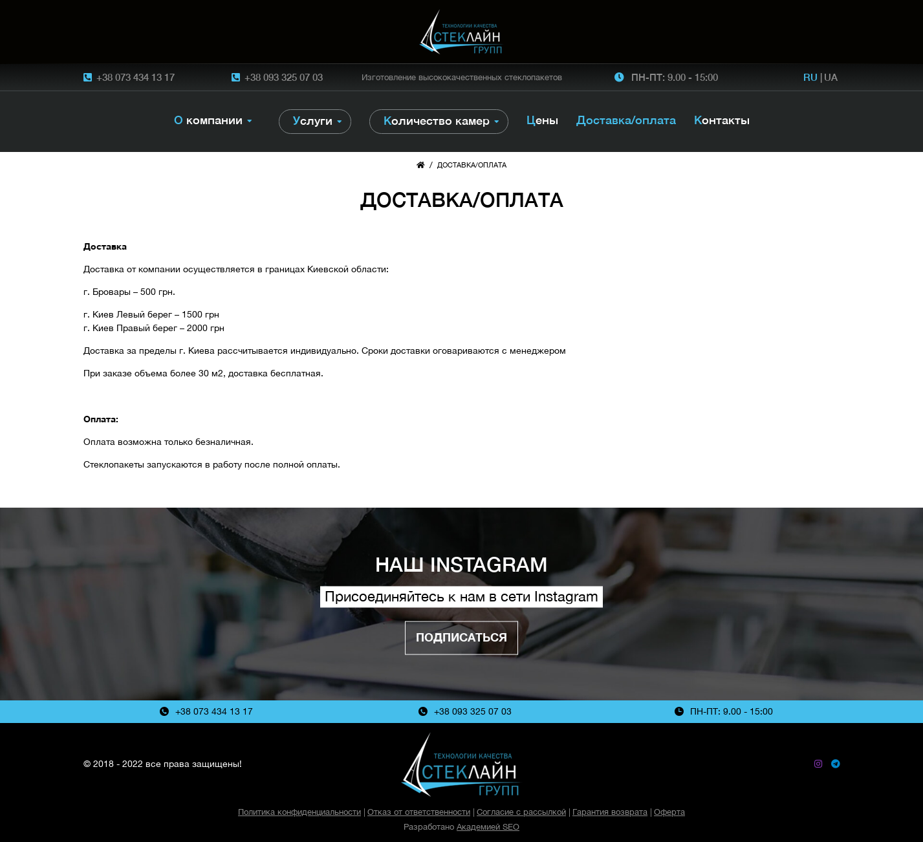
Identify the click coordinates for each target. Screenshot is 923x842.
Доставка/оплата (626, 120)
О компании (208, 120)
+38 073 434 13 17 (135, 77)
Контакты (722, 120)
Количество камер (437, 120)
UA (831, 77)
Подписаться (461, 637)
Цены (542, 120)
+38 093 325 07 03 (283, 77)
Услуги (312, 120)
